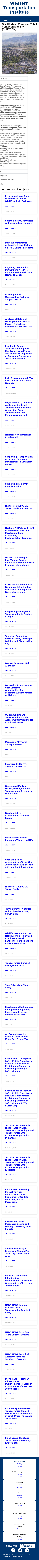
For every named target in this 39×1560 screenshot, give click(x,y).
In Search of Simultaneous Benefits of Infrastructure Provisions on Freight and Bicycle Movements (19, 588)
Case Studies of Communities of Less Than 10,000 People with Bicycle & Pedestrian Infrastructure (19, 863)
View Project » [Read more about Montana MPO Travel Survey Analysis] (10, 749)
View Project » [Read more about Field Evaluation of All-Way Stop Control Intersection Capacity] (10, 388)
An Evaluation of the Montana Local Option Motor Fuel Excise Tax (16, 1036)
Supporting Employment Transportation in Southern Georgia (19, 614)
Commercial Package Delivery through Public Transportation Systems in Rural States (19, 790)
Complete (19, 1466)
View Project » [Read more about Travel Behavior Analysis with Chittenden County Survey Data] (10, 918)
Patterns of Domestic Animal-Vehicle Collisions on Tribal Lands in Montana (19, 245)
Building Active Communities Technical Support (17, 815)
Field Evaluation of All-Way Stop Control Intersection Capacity (19, 380)
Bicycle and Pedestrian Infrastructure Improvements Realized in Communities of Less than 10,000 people (18, 1384)
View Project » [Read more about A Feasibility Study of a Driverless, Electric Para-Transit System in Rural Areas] (10, 1261)
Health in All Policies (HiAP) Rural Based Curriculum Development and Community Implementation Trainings (19, 533)
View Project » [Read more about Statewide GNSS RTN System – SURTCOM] (10, 771)
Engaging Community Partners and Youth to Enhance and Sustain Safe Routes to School (18, 271)
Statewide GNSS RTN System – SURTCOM (16, 765)
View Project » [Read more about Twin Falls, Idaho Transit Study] (10, 992)
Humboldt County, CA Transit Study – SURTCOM (18, 507)
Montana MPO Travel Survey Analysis (16, 743)
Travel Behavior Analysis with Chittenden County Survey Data (18, 911)
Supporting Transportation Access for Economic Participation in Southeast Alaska (19, 460)
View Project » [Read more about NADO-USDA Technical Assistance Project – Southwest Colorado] (10, 1364)
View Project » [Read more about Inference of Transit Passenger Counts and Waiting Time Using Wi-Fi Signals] (10, 1234)
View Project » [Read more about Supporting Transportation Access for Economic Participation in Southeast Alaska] (10, 469)
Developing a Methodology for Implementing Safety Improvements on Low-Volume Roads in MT (19, 1011)
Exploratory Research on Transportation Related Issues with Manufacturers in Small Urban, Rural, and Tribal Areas (19, 1413)
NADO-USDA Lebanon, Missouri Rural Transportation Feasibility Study (18, 1309)
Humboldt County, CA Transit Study (16, 887)
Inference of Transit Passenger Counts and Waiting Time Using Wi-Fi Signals (18, 1225)
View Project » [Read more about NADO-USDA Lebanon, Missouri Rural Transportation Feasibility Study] (10, 1317)
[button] (6, 20)
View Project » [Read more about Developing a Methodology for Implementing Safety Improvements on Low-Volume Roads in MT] (10, 1019)
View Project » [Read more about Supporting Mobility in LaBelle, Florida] (10, 491)
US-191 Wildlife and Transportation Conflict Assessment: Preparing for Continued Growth (19, 719)
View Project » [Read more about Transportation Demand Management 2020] (10, 970)
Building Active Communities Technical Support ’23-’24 (17, 297)
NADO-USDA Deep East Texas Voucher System (17, 1333)
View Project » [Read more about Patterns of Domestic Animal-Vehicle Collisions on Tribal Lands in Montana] (10, 252)
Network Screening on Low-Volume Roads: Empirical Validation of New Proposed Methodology (19, 561)
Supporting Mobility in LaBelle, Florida (16, 485)
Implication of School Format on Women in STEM (19, 838)
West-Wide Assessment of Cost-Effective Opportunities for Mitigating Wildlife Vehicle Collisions (18, 690)
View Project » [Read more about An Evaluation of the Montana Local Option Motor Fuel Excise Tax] (10, 1044)
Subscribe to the (27, 1545)
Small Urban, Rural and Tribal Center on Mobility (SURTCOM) (18, 1440)
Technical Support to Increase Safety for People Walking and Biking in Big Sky (18, 640)
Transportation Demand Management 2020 (17, 964)
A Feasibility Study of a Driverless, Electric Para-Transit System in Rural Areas (18, 1252)
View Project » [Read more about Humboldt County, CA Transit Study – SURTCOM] (10, 513)
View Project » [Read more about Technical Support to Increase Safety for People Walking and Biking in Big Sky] (10, 648)
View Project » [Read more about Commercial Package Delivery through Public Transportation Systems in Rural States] (10, 798)
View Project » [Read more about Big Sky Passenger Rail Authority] (10, 670)
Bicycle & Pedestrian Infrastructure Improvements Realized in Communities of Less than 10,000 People (18, 1280)
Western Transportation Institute (20, 7)
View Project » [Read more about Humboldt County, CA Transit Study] (10, 894)
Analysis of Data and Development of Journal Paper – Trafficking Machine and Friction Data (18, 323)
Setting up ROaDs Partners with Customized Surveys (19, 222)
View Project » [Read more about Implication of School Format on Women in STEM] (10, 845)
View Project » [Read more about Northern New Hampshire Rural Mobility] (10, 442)
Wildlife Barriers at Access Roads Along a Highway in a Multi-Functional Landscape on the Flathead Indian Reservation (19, 938)
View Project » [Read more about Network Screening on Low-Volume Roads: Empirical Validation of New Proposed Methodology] (10, 570)
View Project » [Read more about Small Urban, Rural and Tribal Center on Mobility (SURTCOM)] (10, 1448)
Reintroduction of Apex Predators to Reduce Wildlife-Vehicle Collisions (18, 198)
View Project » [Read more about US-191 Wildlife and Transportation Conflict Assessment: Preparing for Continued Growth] (10, 727)
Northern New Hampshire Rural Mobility (18, 436)
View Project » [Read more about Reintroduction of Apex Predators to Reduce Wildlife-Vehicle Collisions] (10, 206)
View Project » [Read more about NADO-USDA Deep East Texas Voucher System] (10, 1339)
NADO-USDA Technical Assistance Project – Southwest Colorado (17, 1356)
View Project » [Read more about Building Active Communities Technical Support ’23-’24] (10, 304)
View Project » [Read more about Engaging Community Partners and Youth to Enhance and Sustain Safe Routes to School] (10, 279)
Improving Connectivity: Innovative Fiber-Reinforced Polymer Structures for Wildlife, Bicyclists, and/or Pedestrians (17, 1195)
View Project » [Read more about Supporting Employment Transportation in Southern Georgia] (10, 621)
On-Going (19, 1464)
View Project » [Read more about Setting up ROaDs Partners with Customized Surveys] (10, 228)
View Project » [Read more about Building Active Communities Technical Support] (10, 823)
